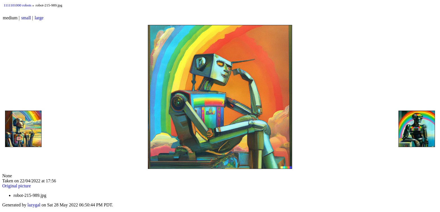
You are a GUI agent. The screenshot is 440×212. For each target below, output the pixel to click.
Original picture (16, 185)
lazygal (33, 204)
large (39, 17)
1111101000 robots (17, 5)
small (26, 17)
